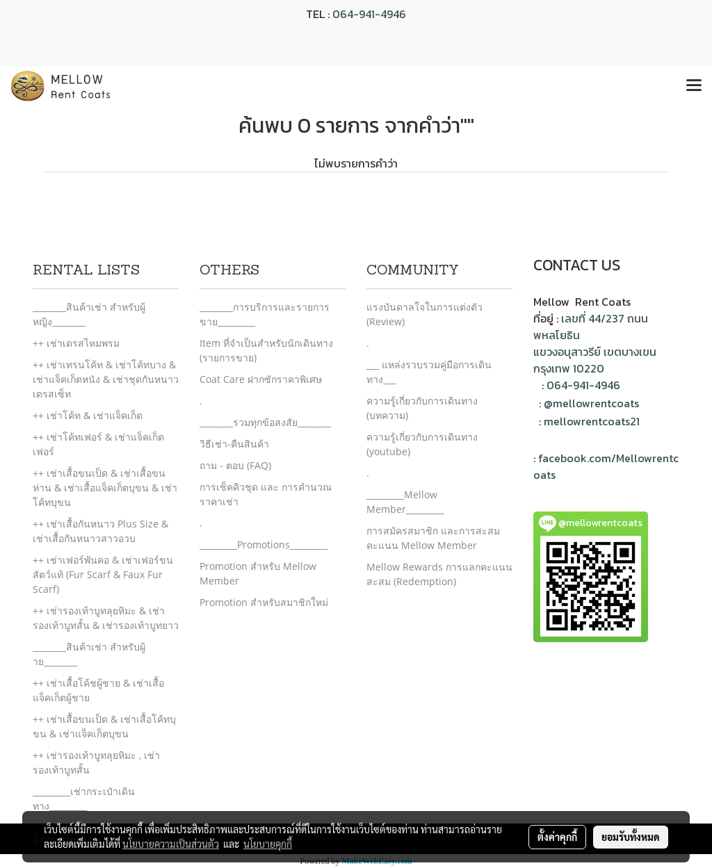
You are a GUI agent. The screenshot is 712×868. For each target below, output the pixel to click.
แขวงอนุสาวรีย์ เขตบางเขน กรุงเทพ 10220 (594, 360)
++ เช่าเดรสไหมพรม (76, 343)
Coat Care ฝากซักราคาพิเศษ (261, 379)
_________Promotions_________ (263, 544)
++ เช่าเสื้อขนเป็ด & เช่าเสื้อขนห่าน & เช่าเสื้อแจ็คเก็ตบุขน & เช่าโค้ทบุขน (105, 487)
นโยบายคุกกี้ (267, 843)
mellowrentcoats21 (592, 421)
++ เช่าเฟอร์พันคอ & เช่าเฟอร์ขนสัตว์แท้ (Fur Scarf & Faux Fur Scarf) (103, 574)
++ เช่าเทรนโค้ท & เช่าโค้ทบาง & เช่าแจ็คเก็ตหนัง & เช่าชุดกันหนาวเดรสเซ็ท (106, 379)
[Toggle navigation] (694, 86)
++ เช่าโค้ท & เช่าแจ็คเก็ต (88, 415)
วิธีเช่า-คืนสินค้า (234, 443)
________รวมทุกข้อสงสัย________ (265, 422)
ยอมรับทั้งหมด (630, 836)
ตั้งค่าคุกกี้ (557, 836)
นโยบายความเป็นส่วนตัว (170, 843)
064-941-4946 (369, 14)
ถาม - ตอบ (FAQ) (235, 465)
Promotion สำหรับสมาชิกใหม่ (264, 602)
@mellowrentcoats (591, 403)
